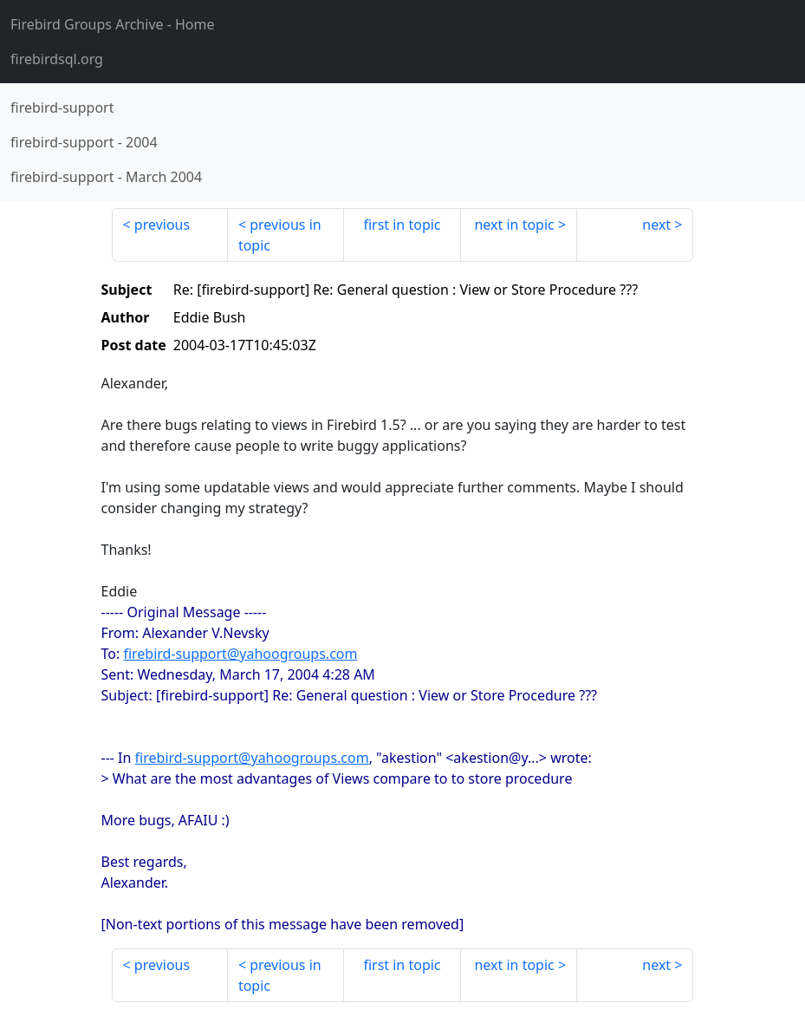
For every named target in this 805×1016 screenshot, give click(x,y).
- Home (112, 24)
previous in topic (279, 235)
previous (162, 224)
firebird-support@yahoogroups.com (240, 653)
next (656, 224)
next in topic (514, 224)
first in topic (401, 224)
